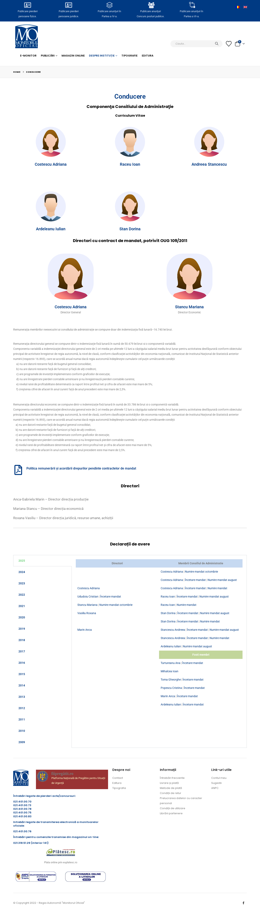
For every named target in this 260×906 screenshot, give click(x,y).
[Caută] (216, 43)
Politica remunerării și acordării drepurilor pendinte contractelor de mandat (81, 468)
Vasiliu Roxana (86, 613)
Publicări (48, 56)
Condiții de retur (170, 793)
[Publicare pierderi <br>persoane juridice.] (68, 5)
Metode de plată (171, 788)
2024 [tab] (21, 572)
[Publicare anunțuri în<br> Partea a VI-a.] (191, 5)
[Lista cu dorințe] (228, 44)
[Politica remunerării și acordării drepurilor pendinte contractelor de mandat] (18, 470)
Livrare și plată (169, 783)
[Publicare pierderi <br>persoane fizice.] (27, 5)
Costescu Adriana (51, 164)
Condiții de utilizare (172, 808)
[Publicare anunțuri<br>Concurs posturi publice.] (150, 5)
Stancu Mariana (189, 306)
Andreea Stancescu (209, 164)
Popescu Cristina (171, 687)
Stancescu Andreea (173, 629)
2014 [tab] (21, 685)
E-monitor (28, 56)
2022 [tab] (21, 594)
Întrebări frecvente (172, 778)
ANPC (215, 788)
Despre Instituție (102, 56)
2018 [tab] (21, 640)
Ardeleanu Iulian (50, 228)
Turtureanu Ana (170, 663)
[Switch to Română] (238, 7)
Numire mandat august (222, 580)
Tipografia (119, 788)
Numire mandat (217, 588)
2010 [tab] (21, 730)
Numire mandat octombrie (201, 571)
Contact (117, 778)
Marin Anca (84, 629)
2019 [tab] (21, 628)
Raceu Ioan (130, 164)
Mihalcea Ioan (169, 671)
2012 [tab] (21, 708)
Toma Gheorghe (171, 679)
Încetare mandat (195, 580)
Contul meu (218, 778)
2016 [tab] (21, 662)
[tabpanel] (159, 634)
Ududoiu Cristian (87, 596)
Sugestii (216, 783)
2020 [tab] (21, 617)
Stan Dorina (130, 228)
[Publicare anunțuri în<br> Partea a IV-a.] (109, 5)
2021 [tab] (21, 606)
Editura (147, 56)
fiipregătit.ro (62, 773)
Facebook (243, 903)
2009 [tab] (21, 742)
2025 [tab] (21, 560)
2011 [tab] (21, 719)
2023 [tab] (21, 583)
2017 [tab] (21, 651)
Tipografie (129, 56)
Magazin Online (73, 56)
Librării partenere (171, 813)
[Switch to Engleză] (245, 7)
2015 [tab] (21, 674)
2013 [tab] (21, 696)
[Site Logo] (26, 36)
